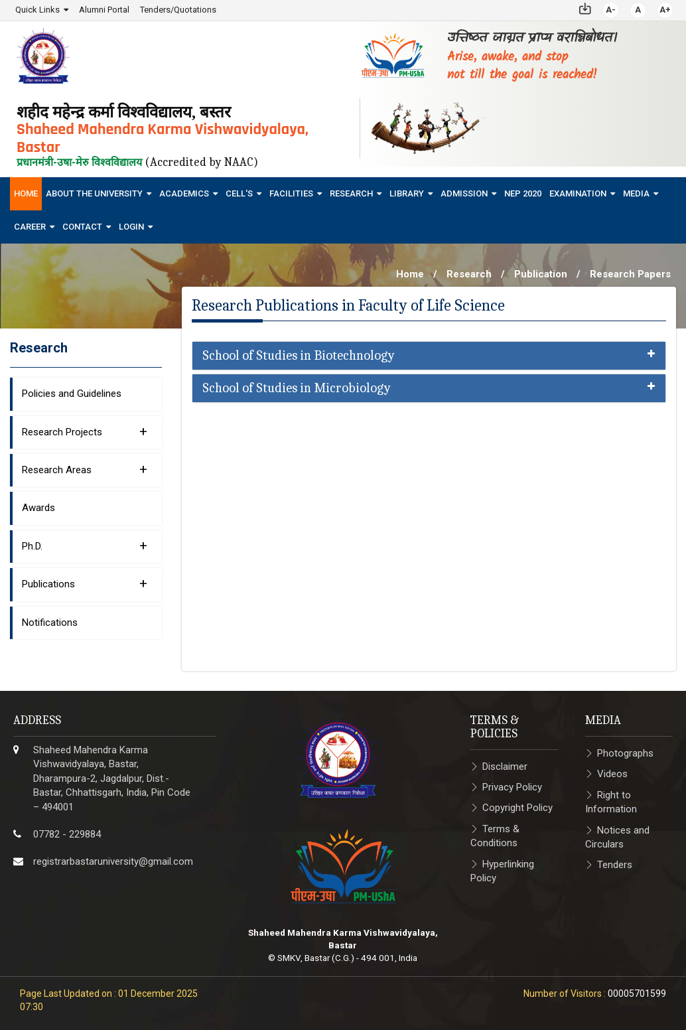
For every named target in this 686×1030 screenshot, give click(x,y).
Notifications (50, 622)
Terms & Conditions (494, 835)
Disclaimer (504, 766)
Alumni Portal (104, 10)
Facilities (291, 193)
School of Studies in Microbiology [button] (429, 388)
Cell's (239, 193)
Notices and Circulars (617, 836)
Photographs (625, 753)
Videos (612, 774)
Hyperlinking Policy (502, 870)
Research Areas (84, 469)
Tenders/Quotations (178, 10)
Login (131, 226)
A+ (665, 10)
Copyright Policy (517, 808)
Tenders (614, 865)
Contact (82, 226)
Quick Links (37, 10)
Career (30, 226)
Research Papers (630, 273)
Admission (464, 193)
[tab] (429, 356)
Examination (577, 193)
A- (611, 10)
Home (26, 193)
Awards (38, 508)
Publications (84, 583)
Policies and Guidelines (71, 394)
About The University (94, 193)
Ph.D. (84, 545)
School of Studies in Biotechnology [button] (429, 355)
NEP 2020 (522, 193)
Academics (184, 193)
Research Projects (84, 431)
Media (636, 193)
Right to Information (611, 801)
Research (351, 193)
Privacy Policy (512, 786)
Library (406, 193)
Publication (540, 273)
